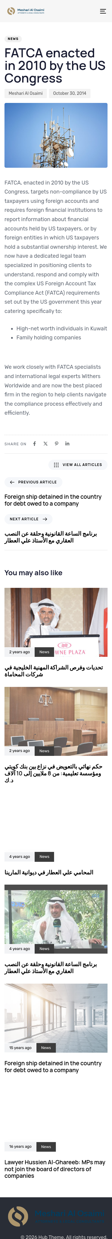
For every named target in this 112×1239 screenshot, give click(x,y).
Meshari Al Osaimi (26, 93)
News (13, 39)
